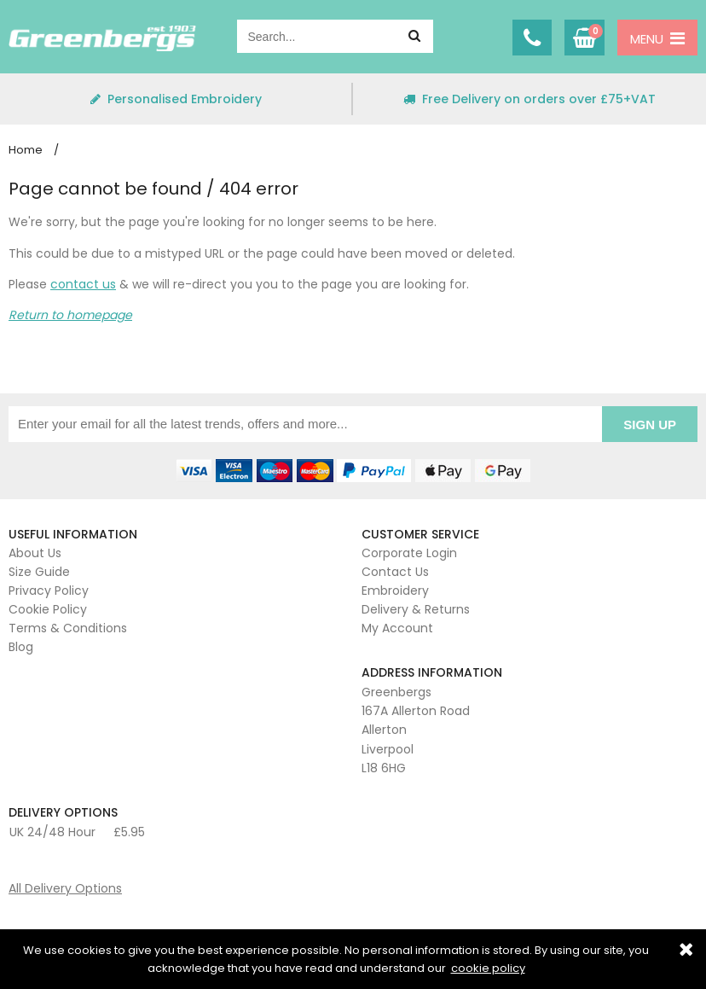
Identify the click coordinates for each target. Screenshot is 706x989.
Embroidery (395, 590)
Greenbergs (102, 38)
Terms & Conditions (68, 628)
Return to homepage (70, 314)
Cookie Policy (48, 609)
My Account (397, 628)
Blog (21, 646)
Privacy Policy (49, 590)
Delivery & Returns (416, 609)
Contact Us (395, 571)
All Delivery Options (65, 888)
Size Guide (39, 571)
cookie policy (488, 968)
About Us (35, 552)
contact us (83, 284)
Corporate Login (409, 552)
